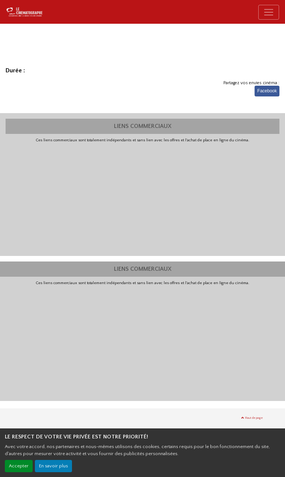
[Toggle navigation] (268, 12)
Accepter (19, 465)
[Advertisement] (142, 198)
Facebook (267, 90)
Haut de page (252, 418)
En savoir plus (53, 465)
